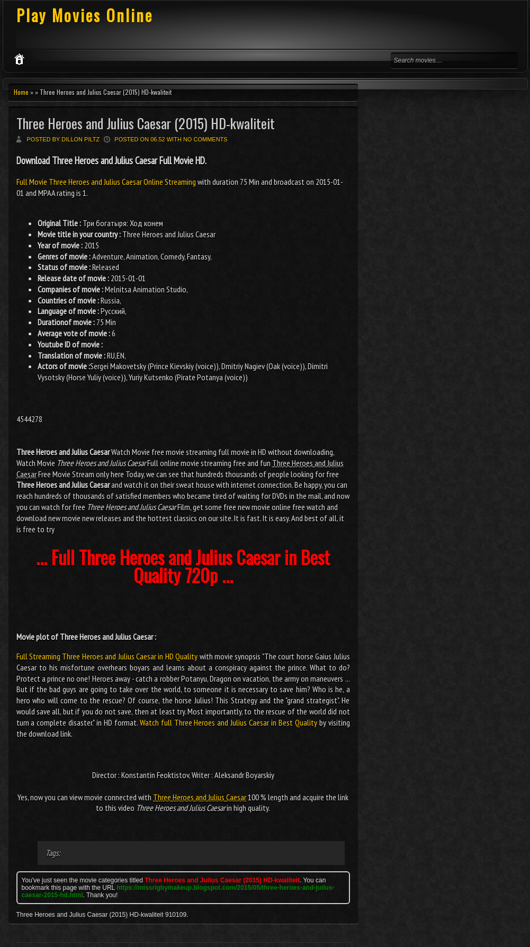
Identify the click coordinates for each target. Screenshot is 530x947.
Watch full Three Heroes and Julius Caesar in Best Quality (228, 722)
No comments (205, 139)
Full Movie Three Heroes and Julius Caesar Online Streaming (106, 181)
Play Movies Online (84, 15)
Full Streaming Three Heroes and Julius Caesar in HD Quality (107, 656)
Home (21, 91)
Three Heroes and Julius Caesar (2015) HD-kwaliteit (145, 123)
